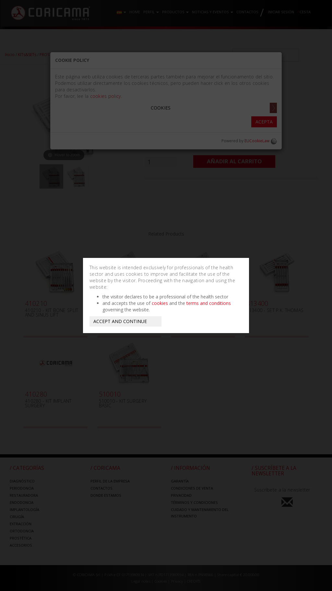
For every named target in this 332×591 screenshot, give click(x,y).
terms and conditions (208, 303)
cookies (160, 303)
